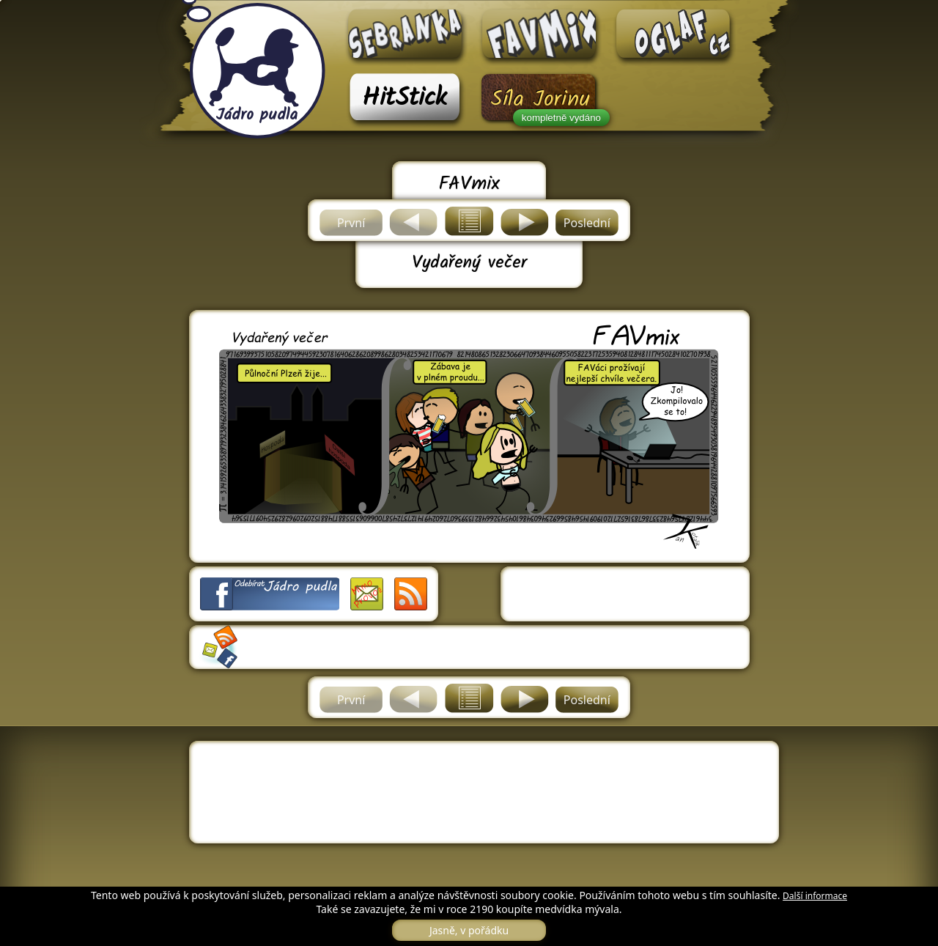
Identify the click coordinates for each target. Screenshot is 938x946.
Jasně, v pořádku (469, 930)
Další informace (815, 896)
